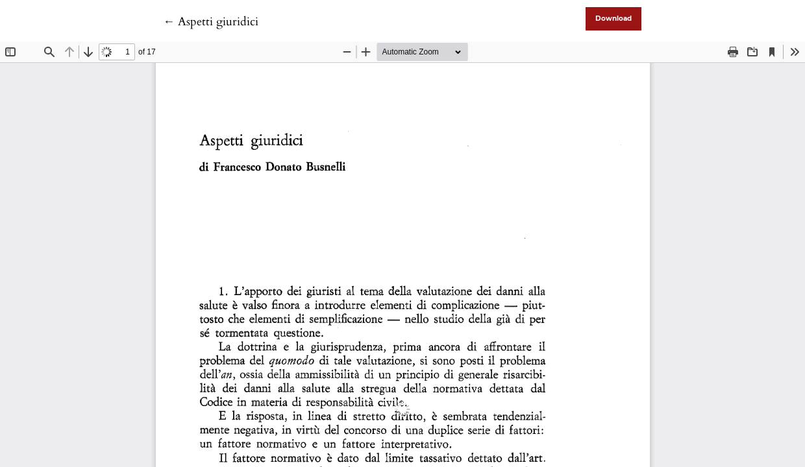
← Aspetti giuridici (210, 22)
